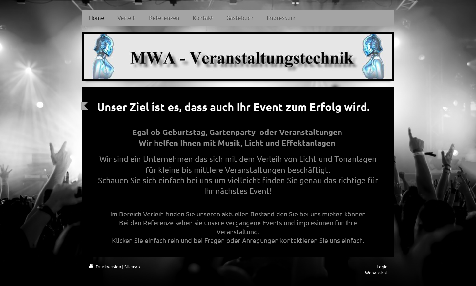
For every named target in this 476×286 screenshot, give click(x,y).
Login (382, 266)
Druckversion (105, 266)
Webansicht (376, 272)
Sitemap (132, 266)
